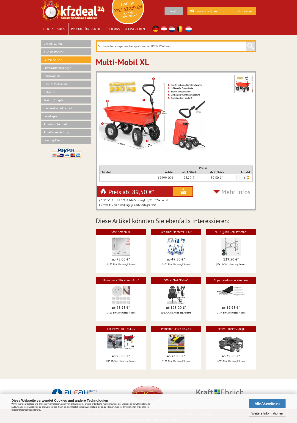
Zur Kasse (245, 11)
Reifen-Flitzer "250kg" (231, 329)
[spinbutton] (241, 178)
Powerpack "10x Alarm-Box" (121, 280)
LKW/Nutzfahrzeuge (57, 68)
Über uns (112, 29)
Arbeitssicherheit (55, 124)
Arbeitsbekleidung (56, 132)
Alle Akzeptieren (267, 403)
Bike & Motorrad (55, 84)
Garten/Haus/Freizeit (58, 108)
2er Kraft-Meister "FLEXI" (176, 232)
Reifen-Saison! (53, 60)
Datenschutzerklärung (29, 410)
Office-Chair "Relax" (176, 280)
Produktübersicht (86, 29)
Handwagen (52, 76)
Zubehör (49, 92)
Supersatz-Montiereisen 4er (231, 280)
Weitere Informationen (267, 413)
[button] (248, 176)
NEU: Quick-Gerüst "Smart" (231, 232)
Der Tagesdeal (54, 29)
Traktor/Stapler (54, 100)
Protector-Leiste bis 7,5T (176, 329)
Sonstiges (50, 116)
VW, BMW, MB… (54, 44)
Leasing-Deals (53, 140)
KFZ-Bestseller (53, 52)
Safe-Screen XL (121, 232)
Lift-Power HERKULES (121, 329)
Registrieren (134, 29)
